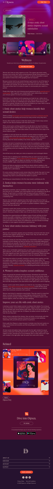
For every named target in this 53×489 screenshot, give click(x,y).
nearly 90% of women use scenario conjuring (21, 286)
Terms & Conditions (31, 481)
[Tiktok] (23, 477)
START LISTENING (26, 472)
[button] (13, 48)
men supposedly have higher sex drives (20, 138)
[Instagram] (26, 477)
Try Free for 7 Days (26, 66)
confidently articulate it (30, 246)
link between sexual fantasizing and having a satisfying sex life (30, 115)
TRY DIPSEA (26, 423)
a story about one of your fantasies (27, 158)
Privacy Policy (20, 481)
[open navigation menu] (4, 2)
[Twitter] (30, 477)
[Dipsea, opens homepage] (9, 2)
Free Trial (44, 2)
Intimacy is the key (19, 265)
